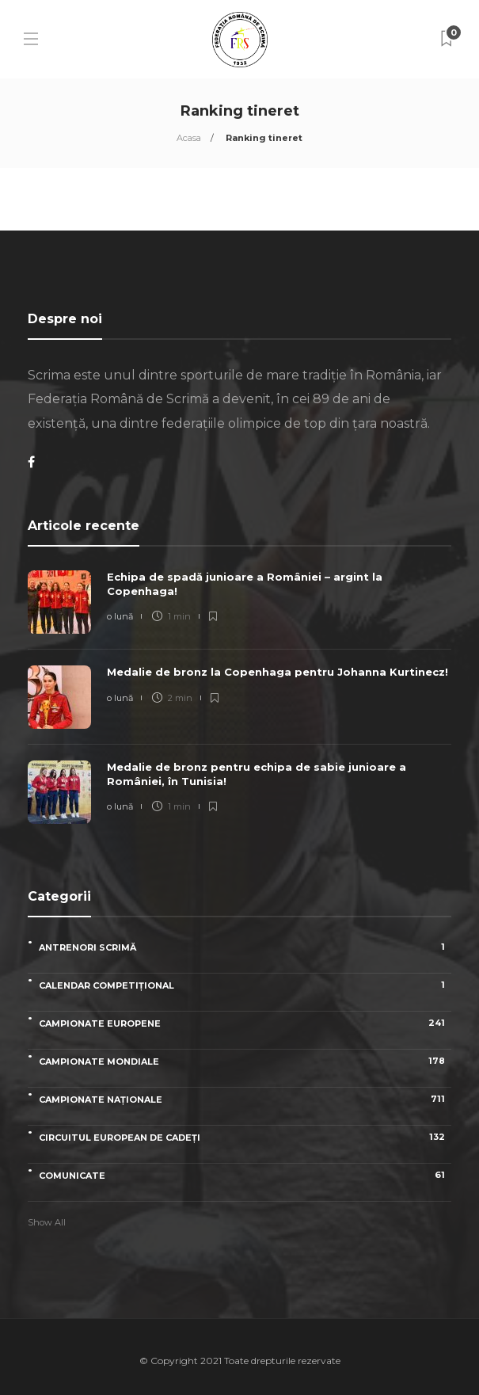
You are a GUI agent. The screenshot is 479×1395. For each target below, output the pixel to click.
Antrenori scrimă (245, 947)
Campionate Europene (245, 1023)
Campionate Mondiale (245, 1061)
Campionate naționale (245, 1099)
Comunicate (245, 1175)
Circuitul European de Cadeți (245, 1137)
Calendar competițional (245, 985)
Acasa (189, 137)
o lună (120, 616)
